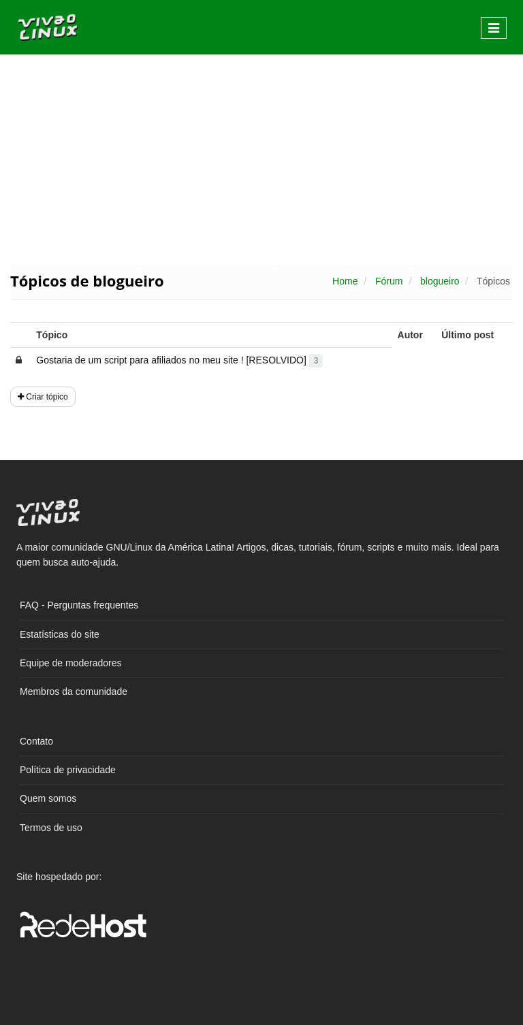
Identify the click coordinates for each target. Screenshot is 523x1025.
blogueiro (440, 281)
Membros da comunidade (73, 691)
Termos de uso (51, 827)
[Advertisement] (261, 158)
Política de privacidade (68, 769)
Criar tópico (43, 397)
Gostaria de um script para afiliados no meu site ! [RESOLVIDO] (179, 360)
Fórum (388, 281)
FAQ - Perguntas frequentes (79, 605)
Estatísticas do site (59, 634)
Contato (36, 741)
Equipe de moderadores (70, 662)
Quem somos (48, 798)
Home (345, 281)
